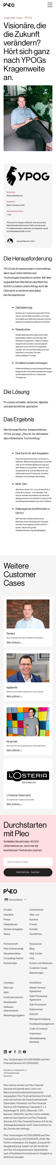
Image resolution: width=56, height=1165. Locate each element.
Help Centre (36, 953)
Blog (32, 948)
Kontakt (34, 929)
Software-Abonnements (11, 1009)
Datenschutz (36, 1009)
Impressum (35, 1033)
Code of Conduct (38, 1028)
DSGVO (34, 1014)
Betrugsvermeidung (40, 1019)
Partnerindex (10, 963)
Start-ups (8, 987)
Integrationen (10, 924)
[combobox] (28, 900)
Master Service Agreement (38, 989)
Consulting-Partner (13, 958)
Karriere (34, 919)
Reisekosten (10, 1002)
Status (7, 934)
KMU (6, 992)
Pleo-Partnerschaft (13, 948)
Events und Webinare (41, 963)
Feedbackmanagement (42, 1024)
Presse (33, 924)
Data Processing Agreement (38, 998)
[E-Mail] (28, 861)
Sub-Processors (38, 1004)
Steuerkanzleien (12, 953)
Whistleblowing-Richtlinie (38, 1040)
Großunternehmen (13, 997)
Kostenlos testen (28, 872)
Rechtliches (36, 934)
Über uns (34, 914)
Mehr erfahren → (14, 642)
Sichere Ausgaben (13, 929)
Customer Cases (38, 968)
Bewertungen (37, 973)
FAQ (32, 958)
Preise (7, 919)
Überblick (9, 914)
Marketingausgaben (14, 1015)
